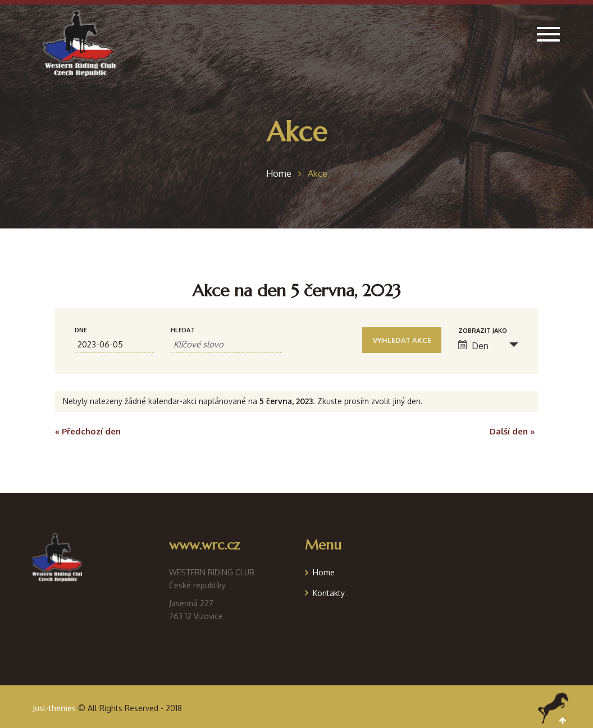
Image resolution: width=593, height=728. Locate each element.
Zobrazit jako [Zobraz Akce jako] (482, 331)
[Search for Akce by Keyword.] (226, 344)
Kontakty (329, 593)
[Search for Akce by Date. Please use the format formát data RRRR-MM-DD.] (114, 344)
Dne (81, 330)
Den (473, 345)
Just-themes (54, 708)
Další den (512, 431)
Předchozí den (88, 431)
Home (324, 572)
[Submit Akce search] (401, 340)
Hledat (183, 330)
